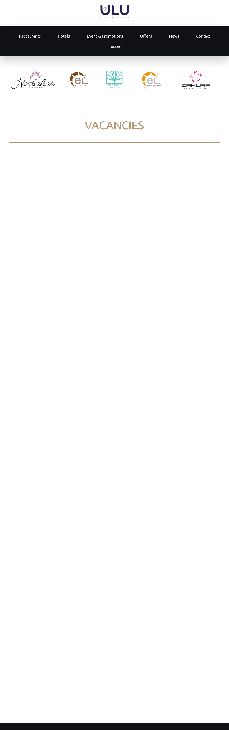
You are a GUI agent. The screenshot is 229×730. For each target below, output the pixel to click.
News (174, 36)
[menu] (114, 41)
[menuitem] (30, 36)
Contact (203, 36)
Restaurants (30, 36)
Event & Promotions (105, 36)
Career (114, 47)
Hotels (64, 36)
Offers (146, 36)
